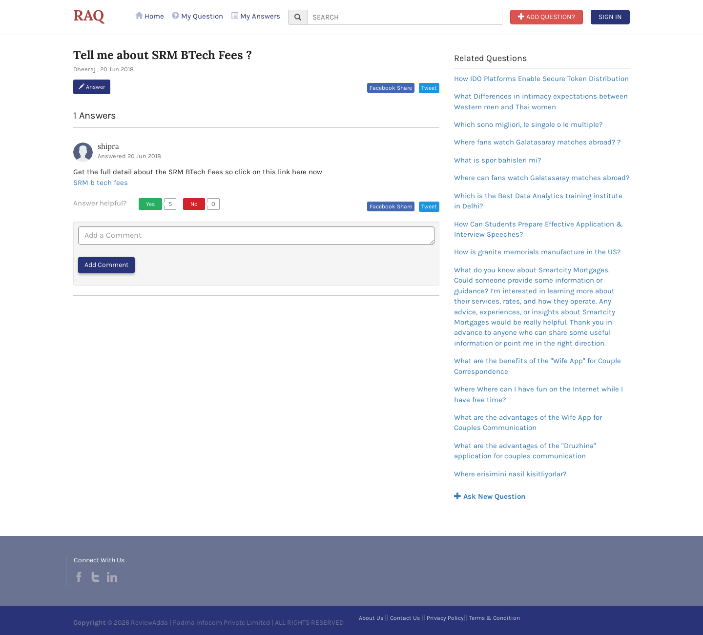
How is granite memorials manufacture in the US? (537, 251)
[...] (404, 17)
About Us (371, 618)
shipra (108, 146)
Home (149, 16)
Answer (92, 86)
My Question (197, 16)
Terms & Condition (494, 618)
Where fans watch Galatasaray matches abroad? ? (537, 142)
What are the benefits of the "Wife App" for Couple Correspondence (537, 365)
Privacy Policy (445, 618)
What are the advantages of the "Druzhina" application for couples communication (525, 450)
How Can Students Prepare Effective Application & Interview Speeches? (538, 229)
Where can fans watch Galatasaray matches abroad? (541, 177)
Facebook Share (391, 87)
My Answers (255, 16)
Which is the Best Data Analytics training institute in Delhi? (538, 200)
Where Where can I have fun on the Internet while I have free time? (538, 394)
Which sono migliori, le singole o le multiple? (528, 124)
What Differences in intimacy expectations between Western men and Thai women (541, 101)
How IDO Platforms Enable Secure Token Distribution (541, 78)
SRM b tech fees (100, 182)
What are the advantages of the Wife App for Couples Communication (528, 422)
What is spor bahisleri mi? (497, 160)
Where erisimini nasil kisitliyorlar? (510, 474)
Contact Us (405, 618)
